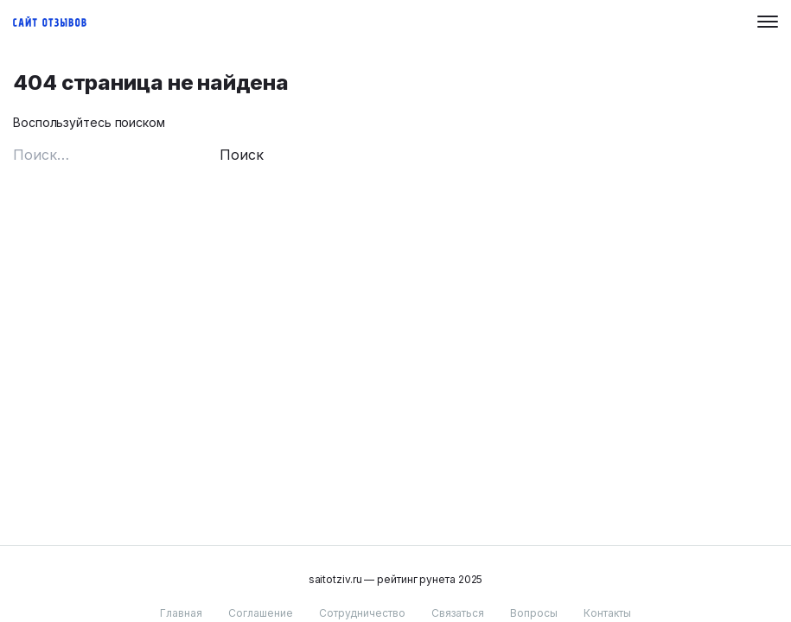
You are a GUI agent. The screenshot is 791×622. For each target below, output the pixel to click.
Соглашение (260, 612)
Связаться (457, 612)
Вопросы (534, 612)
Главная (181, 612)
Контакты (607, 612)
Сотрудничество (362, 612)
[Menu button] (767, 21)
